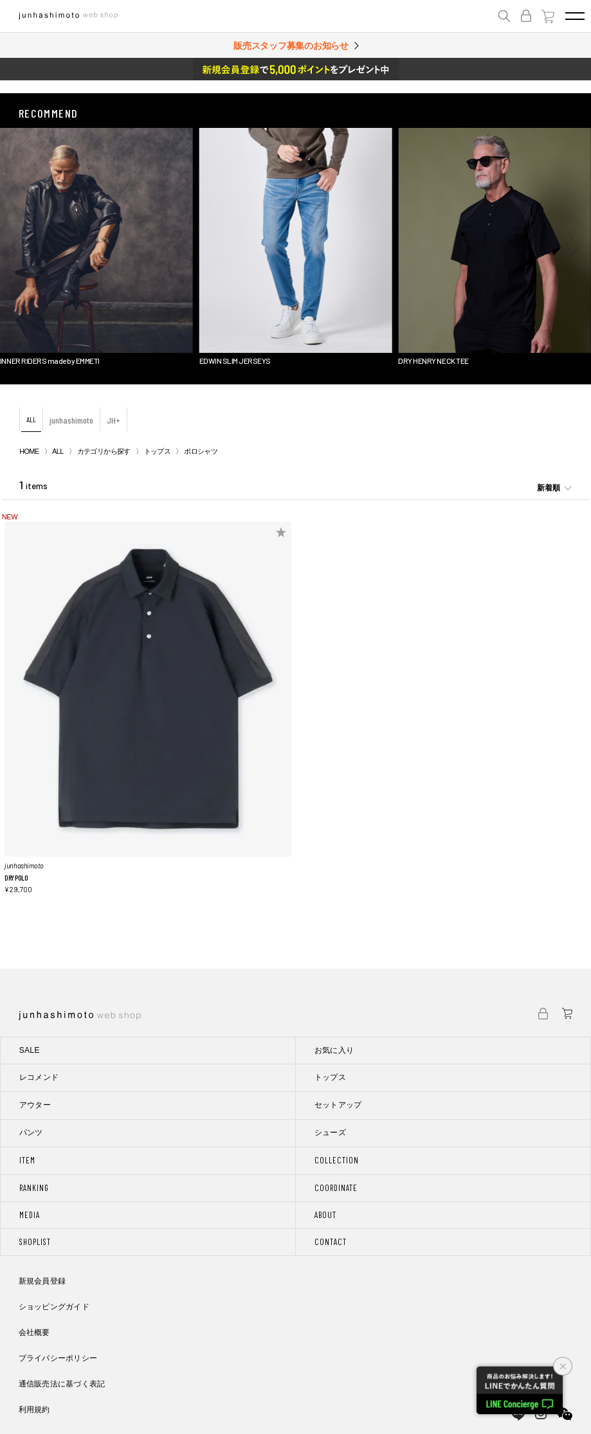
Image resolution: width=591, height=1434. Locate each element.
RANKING (34, 1188)
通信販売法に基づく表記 (62, 1383)
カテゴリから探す (104, 451)
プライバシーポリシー (58, 1358)
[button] (16, 247)
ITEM (27, 1160)
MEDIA (29, 1215)
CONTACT (330, 1242)
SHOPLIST (35, 1242)
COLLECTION (336, 1160)
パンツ (31, 1132)
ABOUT (325, 1215)
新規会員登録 (42, 1281)
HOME (29, 451)
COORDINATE (336, 1188)
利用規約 (34, 1409)
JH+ (113, 420)
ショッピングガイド (54, 1306)
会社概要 (34, 1332)
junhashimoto (71, 420)
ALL (31, 419)
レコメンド (39, 1077)
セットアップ (338, 1104)
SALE (29, 1050)
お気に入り (334, 1050)
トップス (157, 451)
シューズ (330, 1132)
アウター (35, 1104)
